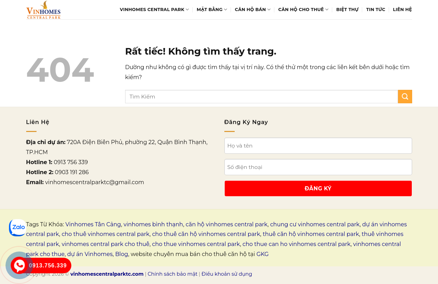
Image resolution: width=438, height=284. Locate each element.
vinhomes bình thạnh (153, 224)
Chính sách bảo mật (172, 274)
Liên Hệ (402, 9)
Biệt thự (347, 9)
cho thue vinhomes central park (196, 244)
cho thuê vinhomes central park (106, 234)
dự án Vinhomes (90, 254)
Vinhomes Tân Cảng (93, 224)
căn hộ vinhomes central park (227, 224)
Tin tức (375, 9)
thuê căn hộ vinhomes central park (311, 234)
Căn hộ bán (253, 9)
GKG (262, 254)
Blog (121, 254)
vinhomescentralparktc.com (106, 274)
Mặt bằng (212, 9)
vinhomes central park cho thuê (106, 244)
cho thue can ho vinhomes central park (296, 244)
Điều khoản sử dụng (227, 274)
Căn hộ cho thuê (303, 9)
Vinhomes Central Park (154, 9)
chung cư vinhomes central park (315, 224)
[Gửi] (405, 96)
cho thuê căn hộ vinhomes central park (206, 234)
